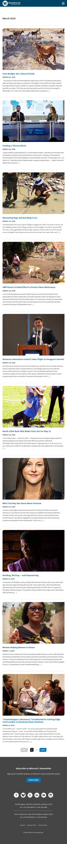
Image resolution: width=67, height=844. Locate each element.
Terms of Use (42, 825)
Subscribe (33, 780)
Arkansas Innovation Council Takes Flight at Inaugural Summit (33, 359)
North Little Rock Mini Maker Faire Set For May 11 (27, 431)
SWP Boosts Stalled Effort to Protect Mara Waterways (29, 287)
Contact (22, 825)
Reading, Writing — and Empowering (21, 575)
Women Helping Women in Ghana (19, 647)
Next (43, 750)
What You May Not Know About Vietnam (22, 503)
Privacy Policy (31, 825)
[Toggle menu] (63, 3)
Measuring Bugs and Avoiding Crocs (20, 217)
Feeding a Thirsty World (14, 145)
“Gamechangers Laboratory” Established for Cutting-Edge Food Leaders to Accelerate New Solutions (31, 720)
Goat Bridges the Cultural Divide (19, 73)
